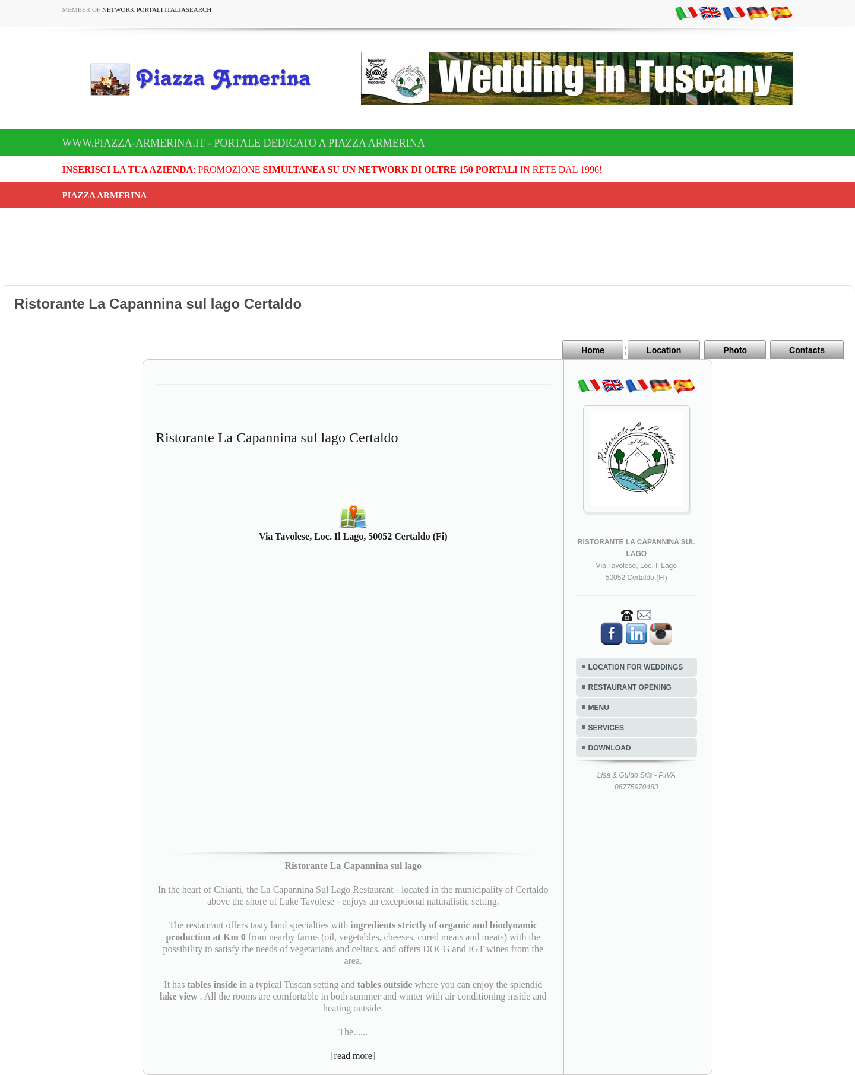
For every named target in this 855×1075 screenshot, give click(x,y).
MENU (598, 707)
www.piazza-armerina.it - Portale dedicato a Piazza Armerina (243, 143)
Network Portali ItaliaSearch (157, 9)
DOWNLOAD (609, 748)
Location (664, 350)
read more (353, 1056)
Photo (735, 350)
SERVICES (606, 728)
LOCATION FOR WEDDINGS (635, 667)
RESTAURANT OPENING (630, 687)
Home (592, 350)
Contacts (807, 350)
